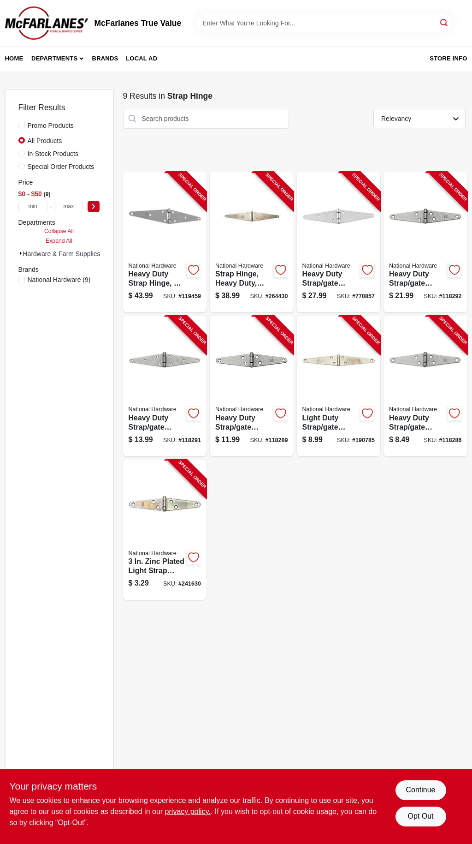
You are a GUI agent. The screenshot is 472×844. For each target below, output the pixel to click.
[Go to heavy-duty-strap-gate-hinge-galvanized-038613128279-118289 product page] (252, 386)
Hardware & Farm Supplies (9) (66, 253)
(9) (59, 279)
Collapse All (59, 231)
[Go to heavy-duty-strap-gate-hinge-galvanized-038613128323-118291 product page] (165, 386)
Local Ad (141, 58)
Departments (54, 58)
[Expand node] (21, 253)
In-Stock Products (53, 153)
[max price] (68, 206)
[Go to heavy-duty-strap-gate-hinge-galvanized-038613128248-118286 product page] (425, 386)
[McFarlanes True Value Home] (46, 23)
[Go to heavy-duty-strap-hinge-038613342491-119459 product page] (165, 242)
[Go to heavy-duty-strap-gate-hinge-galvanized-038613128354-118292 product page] (425, 242)
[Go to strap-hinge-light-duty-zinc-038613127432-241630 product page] (165, 530)
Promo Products (51, 125)
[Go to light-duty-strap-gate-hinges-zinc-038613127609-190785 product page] (339, 386)
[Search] (444, 22)
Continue (420, 790)
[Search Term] (324, 23)
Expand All (59, 241)
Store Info (448, 58)
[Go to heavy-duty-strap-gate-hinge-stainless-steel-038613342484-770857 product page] (339, 242)
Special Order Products (61, 166)
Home (14, 58)
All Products (45, 140)
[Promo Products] (21, 125)
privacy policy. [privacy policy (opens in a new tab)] (188, 811)
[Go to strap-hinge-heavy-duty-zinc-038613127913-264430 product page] (252, 242)
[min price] (32, 206)
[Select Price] (94, 206)
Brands (105, 58)
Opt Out (420, 816)
